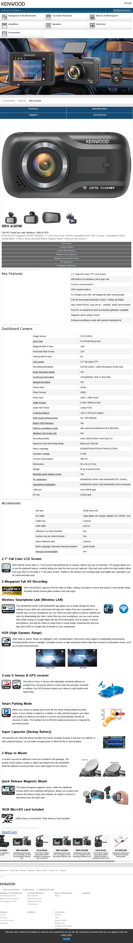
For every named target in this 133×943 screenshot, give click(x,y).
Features (33, 108)
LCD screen (66, 244)
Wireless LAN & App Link (66, 255)
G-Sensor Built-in (66, 247)
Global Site (14, 870)
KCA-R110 (101, 850)
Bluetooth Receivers (34, 899)
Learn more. (66, 935)
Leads (57, 917)
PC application (66, 262)
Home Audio (29, 889)
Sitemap (31, 870)
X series (2, 915)
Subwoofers (4, 923)
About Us (4, 870)
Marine (57, 896)
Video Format (39, 402)
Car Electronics (11, 10)
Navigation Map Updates (63, 926)
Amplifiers (86, 893)
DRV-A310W (82, 850)
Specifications (99, 108)
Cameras (58, 915)
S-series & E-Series (6, 920)
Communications (46, 889)
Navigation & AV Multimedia (11, 893)
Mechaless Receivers (34, 901)
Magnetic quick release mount (66, 258)
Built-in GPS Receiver (66, 251)
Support (33, 114)
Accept (66, 939)
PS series (3, 917)
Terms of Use (41, 870)
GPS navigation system (8, 901)
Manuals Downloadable (47, 551)
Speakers (3, 912)
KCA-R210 (42, 850)
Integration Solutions (62, 929)
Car (1, 876)
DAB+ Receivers (33, 896)
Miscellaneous (60, 923)
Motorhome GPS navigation (9, 899)
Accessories (99, 114)
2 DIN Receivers (33, 904)
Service (23, 870)
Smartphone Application (66, 266)
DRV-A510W (62, 850)
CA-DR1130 (121, 850)
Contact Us (53, 870)
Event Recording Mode (44, 372)
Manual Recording (41, 382)
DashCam (22, 101)
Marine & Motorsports (63, 893)
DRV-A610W (22, 850)
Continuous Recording (43, 377)
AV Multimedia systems (8, 896)
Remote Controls (60, 920)
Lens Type (38, 341)
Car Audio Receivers (35, 893)
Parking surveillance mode (45, 428)
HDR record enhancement (45, 418)
